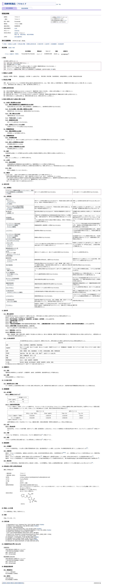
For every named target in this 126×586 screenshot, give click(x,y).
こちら (65, 20)
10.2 (18, 118)
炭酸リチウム (10, 270)
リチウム (8, 268)
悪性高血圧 (22, 76)
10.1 (52, 69)
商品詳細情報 (24, 8)
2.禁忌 (5, 44)
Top (59, 4)
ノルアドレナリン (11, 202)
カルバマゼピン (10, 287)
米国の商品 (23, 34)
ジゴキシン (9, 246)
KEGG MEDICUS (19, 583)
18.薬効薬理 (61, 44)
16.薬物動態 (54, 44)
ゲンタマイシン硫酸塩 (12, 225)
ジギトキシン (10, 244)
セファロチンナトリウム (13, 240)
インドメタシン (11, 280)
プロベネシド (10, 284)
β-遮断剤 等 (10, 213)
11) (12, 454)
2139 (16, 28)
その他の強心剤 (10, 290)
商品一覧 (17, 34)
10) (65, 452)
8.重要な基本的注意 (31, 44)
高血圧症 (6, 76)
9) (98, 457)
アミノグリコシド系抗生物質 (13, 223)
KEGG (58, 17)
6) (86, 448)
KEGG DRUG (10, 583)
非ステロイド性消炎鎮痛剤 (12, 278)
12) (92, 456)
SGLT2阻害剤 (9, 265)
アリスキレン (9, 305)
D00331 (16, 33)
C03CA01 (17, 30)
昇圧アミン (8, 199)
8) (63, 452)
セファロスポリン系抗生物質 (13, 239)
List (57, 4)
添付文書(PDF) (18, 36)
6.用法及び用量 (21, 44)
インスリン (9, 261)
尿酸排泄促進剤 (10, 283)
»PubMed (41, 524)
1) (70, 303)
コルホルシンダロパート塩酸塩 (14, 292)
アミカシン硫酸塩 (11, 226)
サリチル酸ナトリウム (12, 274)
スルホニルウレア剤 (12, 259)
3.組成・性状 (11, 47)
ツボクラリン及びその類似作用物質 (15, 206)
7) (87, 448)
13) (92, 462)
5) (42, 434)
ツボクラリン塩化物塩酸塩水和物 (15, 207)
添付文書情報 (9, 8)
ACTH (7, 251)
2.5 (8, 193)
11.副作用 (46, 44)
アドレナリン (10, 200)
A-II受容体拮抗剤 (10, 219)
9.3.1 (17, 64)
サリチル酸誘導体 (10, 272)
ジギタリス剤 (9, 243)
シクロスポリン (10, 296)
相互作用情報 (30, 34)
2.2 (61, 139)
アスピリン (9, 275)
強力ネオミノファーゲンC (13, 254)
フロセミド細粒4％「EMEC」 (12, 54)
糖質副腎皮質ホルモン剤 (12, 248)
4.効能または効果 (12, 44)
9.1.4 (8, 204)
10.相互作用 (40, 44)
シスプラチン (9, 230)
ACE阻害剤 (8, 217)
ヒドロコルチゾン (11, 250)
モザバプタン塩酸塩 (12, 301)
